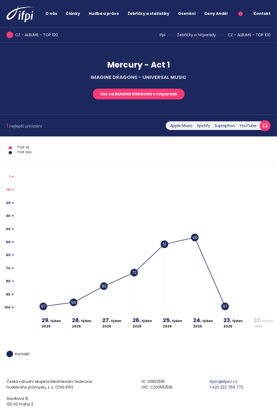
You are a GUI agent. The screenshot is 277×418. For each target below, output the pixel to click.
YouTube (247, 125)
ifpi (162, 35)
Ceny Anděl (215, 13)
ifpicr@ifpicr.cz (223, 381)
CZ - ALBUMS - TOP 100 (249, 35)
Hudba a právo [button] (104, 13)
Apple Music (181, 125)
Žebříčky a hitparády (196, 35)
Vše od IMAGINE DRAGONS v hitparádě (138, 94)
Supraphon (225, 125)
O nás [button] (51, 13)
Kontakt (262, 13)
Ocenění (187, 13)
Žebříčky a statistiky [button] (148, 13)
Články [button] (73, 13)
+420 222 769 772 (226, 387)
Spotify (203, 125)
